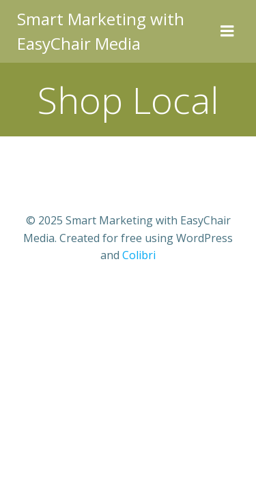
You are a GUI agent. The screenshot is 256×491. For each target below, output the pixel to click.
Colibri (139, 255)
